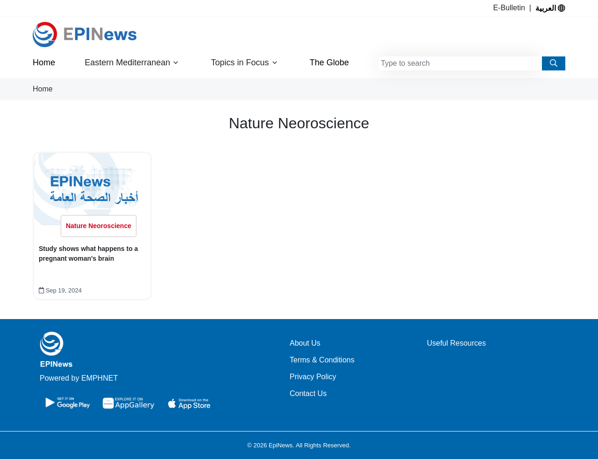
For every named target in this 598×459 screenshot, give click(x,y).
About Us (305, 343)
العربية (550, 8)
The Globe (329, 62)
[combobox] (460, 63)
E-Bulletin (511, 8)
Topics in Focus (244, 63)
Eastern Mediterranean (132, 63)
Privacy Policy (313, 377)
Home (44, 62)
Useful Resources (456, 343)
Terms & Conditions (322, 360)
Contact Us (308, 393)
